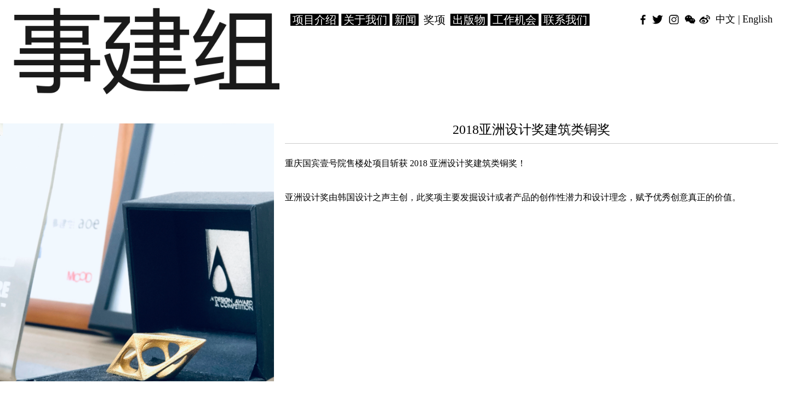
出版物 (469, 20)
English (757, 19)
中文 (725, 19)
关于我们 (365, 20)
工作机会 (514, 20)
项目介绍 (314, 20)
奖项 (434, 20)
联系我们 (565, 20)
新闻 (405, 20)
